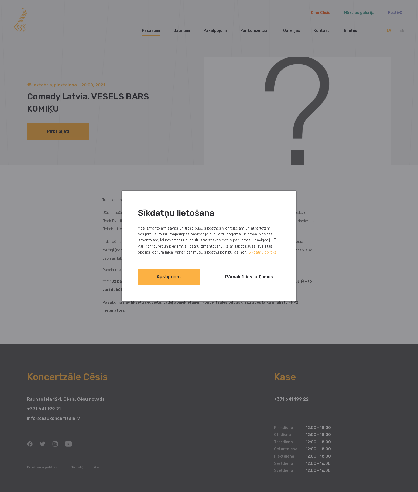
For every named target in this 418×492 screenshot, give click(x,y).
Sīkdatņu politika (262, 252)
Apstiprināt (173, 276)
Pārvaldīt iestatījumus (245, 276)
